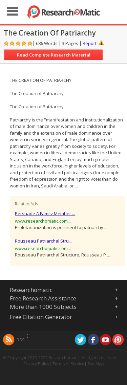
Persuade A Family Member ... (45, 213)
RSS (21, 340)
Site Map (96, 364)
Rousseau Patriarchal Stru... (43, 241)
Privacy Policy (36, 364)
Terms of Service (68, 364)
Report (90, 43)
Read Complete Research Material (53, 55)
